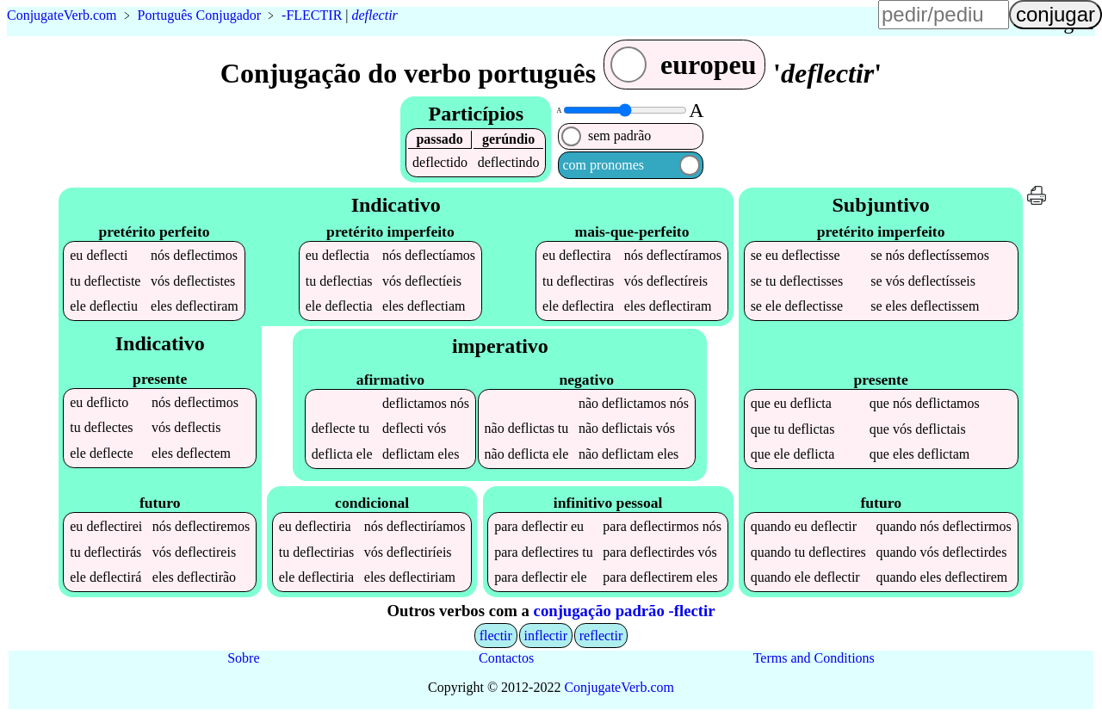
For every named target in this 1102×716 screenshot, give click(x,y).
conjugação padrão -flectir (624, 611)
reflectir (601, 635)
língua (645, 22)
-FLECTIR (312, 15)
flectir (496, 635)
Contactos (506, 658)
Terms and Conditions (814, 658)
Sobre (243, 658)
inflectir (545, 635)
